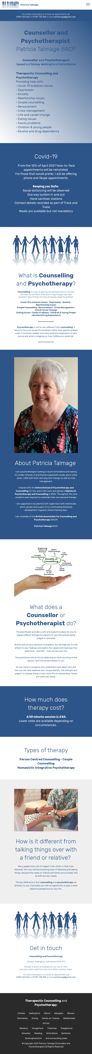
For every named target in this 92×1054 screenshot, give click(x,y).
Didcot (47, 1013)
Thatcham (52, 1028)
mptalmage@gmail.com (65, 17)
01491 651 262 (23, 17)
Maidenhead (69, 1018)
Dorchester (22, 1018)
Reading (38, 1033)
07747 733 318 (39, 17)
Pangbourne (66, 1028)
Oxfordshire (52, 1033)
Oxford (46, 1023)
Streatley (26, 1033)
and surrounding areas (56, 1038)
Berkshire (66, 1033)
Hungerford (37, 1028)
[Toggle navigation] (88, 4)
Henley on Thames (50, 1018)
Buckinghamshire (33, 1038)
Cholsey (21, 1013)
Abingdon (58, 1013)
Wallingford (34, 1013)
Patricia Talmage (29, 5)
